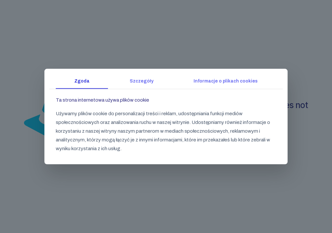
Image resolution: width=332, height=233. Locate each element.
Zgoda (81, 81)
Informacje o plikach (226, 81)
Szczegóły (141, 81)
